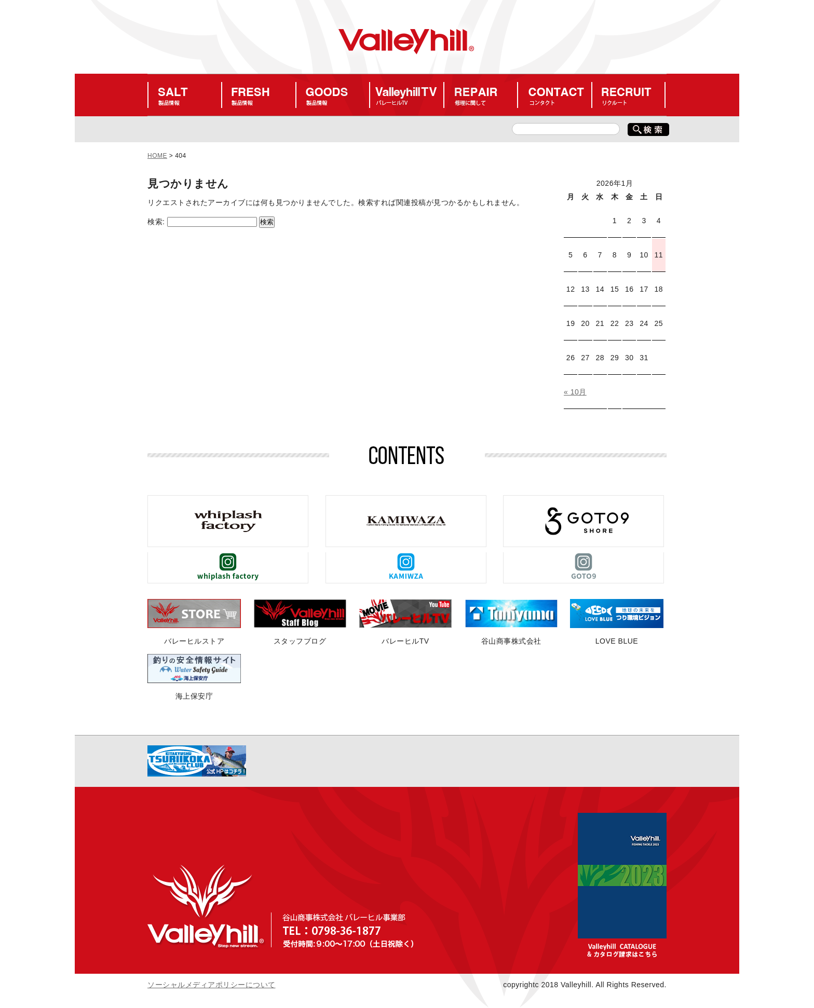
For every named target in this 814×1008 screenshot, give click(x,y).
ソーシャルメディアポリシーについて (211, 984)
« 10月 (575, 392)
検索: (156, 221)
